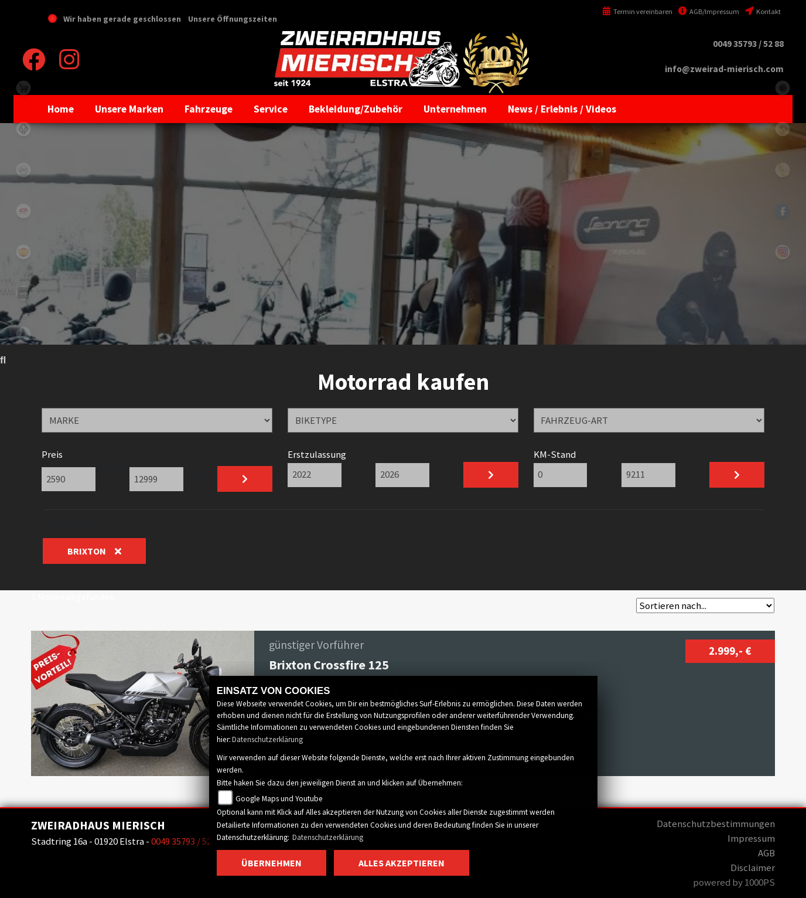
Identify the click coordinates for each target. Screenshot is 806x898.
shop (23, 88)
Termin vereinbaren (637, 11)
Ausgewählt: (68, 522)
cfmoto (23, 170)
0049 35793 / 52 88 (748, 43)
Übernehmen (271, 863)
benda (23, 129)
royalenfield (23, 252)
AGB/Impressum (708, 11)
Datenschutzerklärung (267, 739)
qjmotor (23, 211)
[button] (129, 109)
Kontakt (763, 11)
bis (351, 471)
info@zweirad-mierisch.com (724, 68)
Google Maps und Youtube (279, 799)
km (683, 471)
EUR (193, 476)
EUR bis (112, 476)
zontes (23, 293)
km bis (603, 471)
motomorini (23, 334)
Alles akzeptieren (401, 863)
